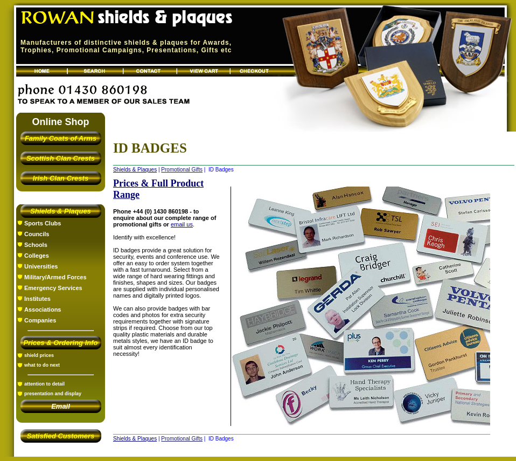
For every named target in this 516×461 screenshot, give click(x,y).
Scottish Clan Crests (60, 158)
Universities (41, 266)
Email (60, 406)
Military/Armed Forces (55, 277)
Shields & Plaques (60, 211)
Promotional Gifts (182, 170)
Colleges (36, 255)
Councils (36, 234)
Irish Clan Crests (60, 178)
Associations (42, 309)
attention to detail (44, 384)
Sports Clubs (42, 223)
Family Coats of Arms (60, 138)
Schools (35, 245)
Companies (40, 320)
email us (182, 224)
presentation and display (52, 393)
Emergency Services (53, 288)
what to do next (42, 365)
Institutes (37, 298)
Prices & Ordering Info (61, 343)
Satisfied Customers (61, 436)
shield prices (39, 355)
